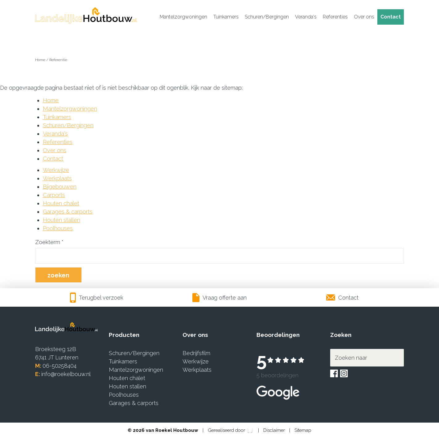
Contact (390, 17)
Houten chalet (61, 203)
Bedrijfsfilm (196, 353)
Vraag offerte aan (219, 297)
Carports (54, 195)
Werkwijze (56, 170)
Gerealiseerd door (231, 430)
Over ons (364, 17)
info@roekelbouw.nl (66, 374)
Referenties (335, 17)
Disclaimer (274, 430)
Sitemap (302, 430)
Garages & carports (67, 211)
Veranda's (306, 17)
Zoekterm (49, 242)
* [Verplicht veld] (63, 242)
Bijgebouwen (59, 186)
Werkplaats (57, 178)
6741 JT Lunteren (56, 357)
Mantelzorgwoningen (183, 17)
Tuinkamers (226, 17)
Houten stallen (61, 220)
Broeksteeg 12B (55, 349)
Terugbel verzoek (97, 298)
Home (40, 60)
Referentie (58, 60)
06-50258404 (59, 365)
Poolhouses (58, 228)
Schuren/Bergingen (267, 17)
